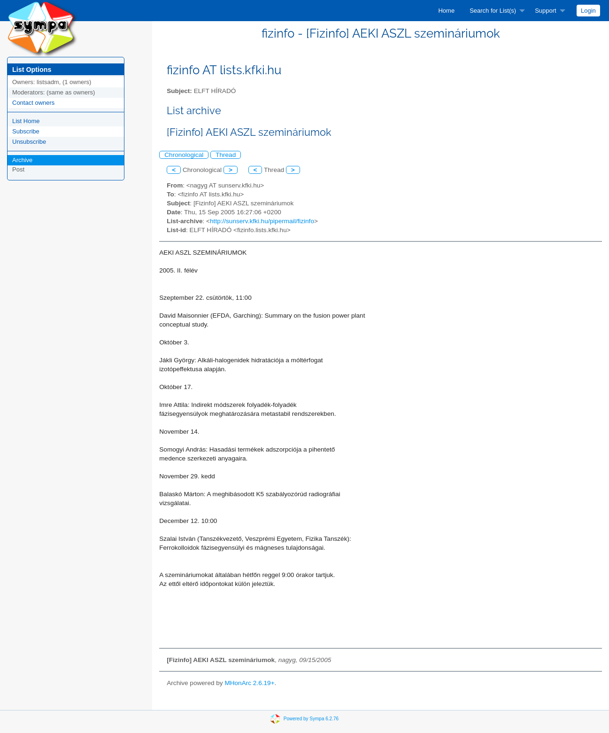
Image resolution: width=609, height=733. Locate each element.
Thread (226, 154)
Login (588, 10)
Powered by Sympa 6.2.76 (311, 718)
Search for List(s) (493, 10)
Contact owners (33, 102)
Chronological (183, 154)
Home (446, 10)
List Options (31, 69)
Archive (22, 160)
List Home (26, 121)
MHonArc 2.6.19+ (249, 682)
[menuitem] (446, 10)
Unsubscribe (29, 141)
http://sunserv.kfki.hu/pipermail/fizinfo (262, 221)
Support (545, 10)
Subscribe (25, 131)
